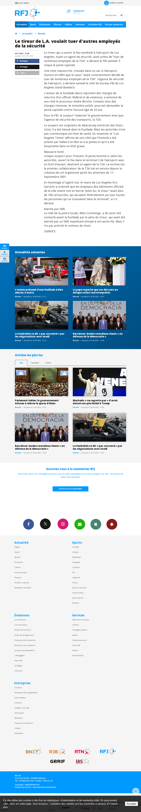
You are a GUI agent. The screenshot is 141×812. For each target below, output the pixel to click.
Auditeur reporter (22, 583)
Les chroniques (21, 625)
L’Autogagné (20, 655)
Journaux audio (21, 572)
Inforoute (76, 645)
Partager (22, 61)
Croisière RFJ (95, 24)
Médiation (19, 718)
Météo (75, 635)
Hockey (75, 552)
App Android (111, 524)
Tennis (75, 583)
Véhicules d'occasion (80, 620)
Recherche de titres (23, 630)
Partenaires (19, 713)
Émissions (44, 24)
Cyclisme (76, 567)
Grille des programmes (24, 635)
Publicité (18, 703)
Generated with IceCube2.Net (44, 787)
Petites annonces (79, 640)
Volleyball (76, 562)
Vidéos (68, 24)
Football (75, 547)
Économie (19, 562)
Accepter (131, 803)
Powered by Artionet (23, 787)
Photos (58, 24)
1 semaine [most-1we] (34, 363)
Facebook (28, 524)
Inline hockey (77, 593)
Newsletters (79, 524)
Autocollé (18, 660)
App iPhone (95, 524)
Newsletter (19, 733)
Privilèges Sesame (79, 630)
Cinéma (75, 625)
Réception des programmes (26, 693)
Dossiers (18, 577)
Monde (41, 33)
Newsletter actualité (23, 588)
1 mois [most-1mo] (48, 363)
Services (80, 24)
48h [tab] (21, 363)
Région (17, 547)
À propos (18, 687)
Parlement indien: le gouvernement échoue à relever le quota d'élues (37, 402)
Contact (18, 728)
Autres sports (77, 598)
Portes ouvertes (114, 24)
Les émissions (20, 620)
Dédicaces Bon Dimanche (25, 640)
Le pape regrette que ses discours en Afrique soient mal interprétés (95, 291)
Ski (73, 572)
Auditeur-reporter (113, 3)
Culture (18, 567)
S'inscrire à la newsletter (70, 489)
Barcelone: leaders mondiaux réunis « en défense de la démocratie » (98, 335)
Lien (21, 73)
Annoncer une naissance (25, 645)
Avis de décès (77, 655)
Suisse (17, 552)
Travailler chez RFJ (22, 708)
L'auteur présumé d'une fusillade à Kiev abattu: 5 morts (39, 291)
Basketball (76, 557)
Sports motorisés (79, 588)
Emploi (75, 650)
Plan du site (48, 781)
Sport (33, 24)
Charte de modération (24, 723)
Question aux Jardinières (25, 650)
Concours (18, 671)
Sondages (18, 666)
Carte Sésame (20, 698)
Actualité (22, 24)
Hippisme (76, 577)
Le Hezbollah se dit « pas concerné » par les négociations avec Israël (39, 335)
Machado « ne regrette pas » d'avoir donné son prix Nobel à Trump (95, 402)
